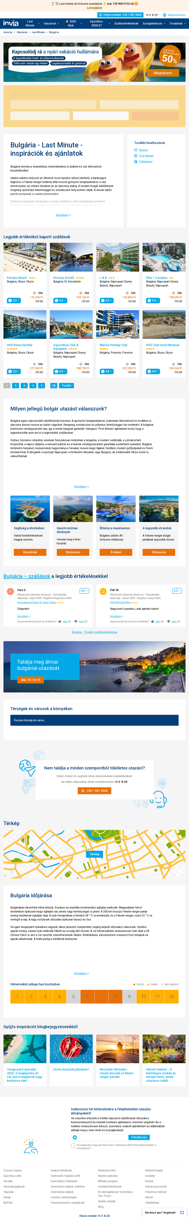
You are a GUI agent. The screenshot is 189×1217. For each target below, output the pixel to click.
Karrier (149, 1125)
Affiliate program (108, 1109)
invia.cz (49, 1198)
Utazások (22, 32)
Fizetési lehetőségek (64, 1125)
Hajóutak (8, 1120)
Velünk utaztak (107, 1129)
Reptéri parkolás (108, 1103)
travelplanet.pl (77, 1198)
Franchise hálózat (155, 1120)
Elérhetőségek (154, 1098)
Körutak (8, 1109)
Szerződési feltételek (64, 1109)
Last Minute (38, 32)
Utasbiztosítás (107, 1098)
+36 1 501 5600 (94, 1150)
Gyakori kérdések (61, 1098)
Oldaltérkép (152, 1130)
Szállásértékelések (126, 23)
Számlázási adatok (62, 1120)
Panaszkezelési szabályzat (67, 1130)
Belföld (7, 1130)
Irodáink (150, 1103)
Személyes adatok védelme (68, 1114)
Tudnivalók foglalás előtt (65, 1103)
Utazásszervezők (156, 1114)
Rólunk (149, 1109)
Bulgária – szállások (26, 542)
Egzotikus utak (12, 1103)
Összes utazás (12, 1098)
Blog (101, 1134)
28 (54, 385)
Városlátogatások (14, 1114)
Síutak (7, 1125)
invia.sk (60, 1198)
